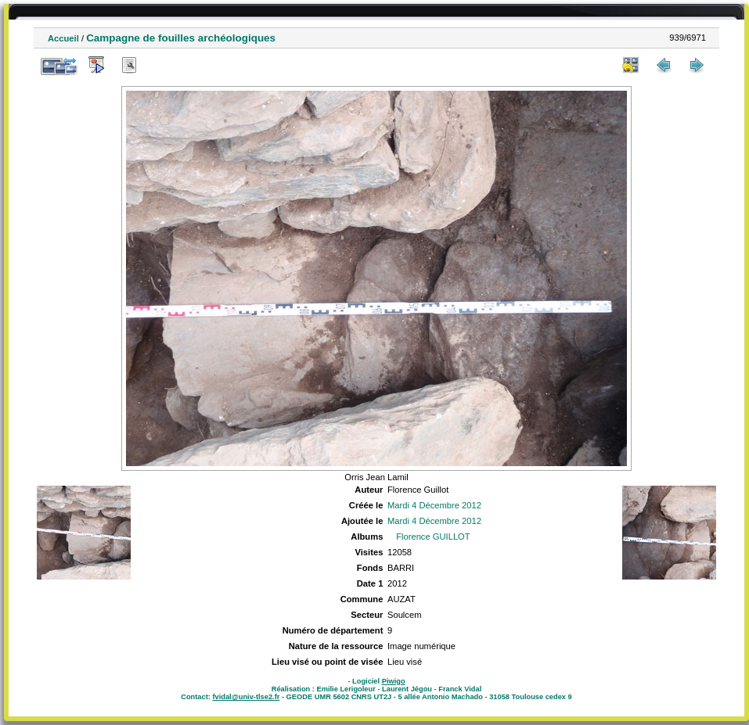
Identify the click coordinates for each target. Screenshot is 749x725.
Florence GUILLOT (433, 536)
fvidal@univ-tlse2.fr (245, 697)
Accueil (63, 38)
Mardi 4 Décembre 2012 (434, 505)
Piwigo (393, 681)
